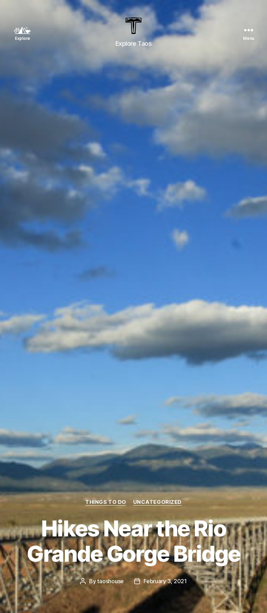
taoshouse (110, 581)
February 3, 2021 (165, 581)
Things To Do (105, 502)
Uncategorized (157, 502)
